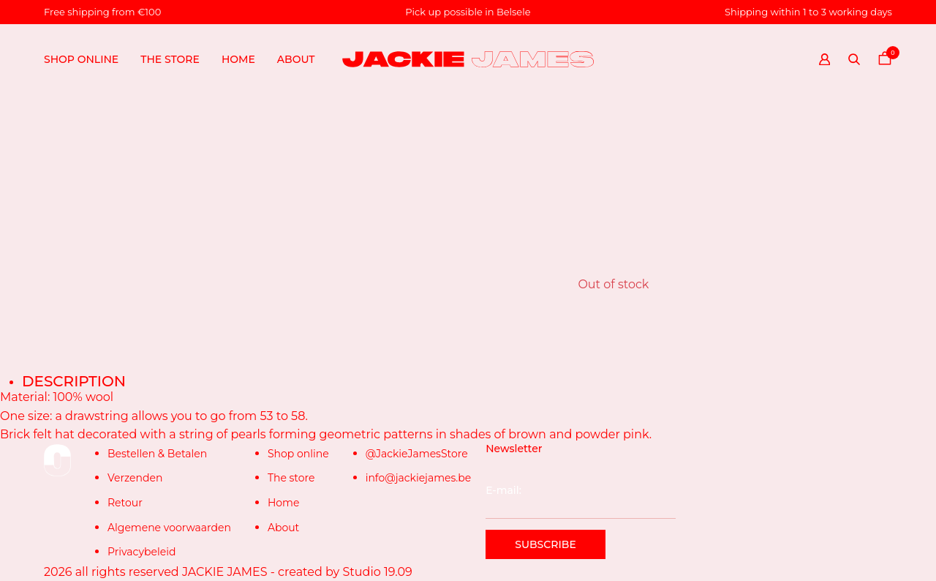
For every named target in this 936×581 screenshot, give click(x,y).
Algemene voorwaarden (169, 527)
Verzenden (134, 477)
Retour (125, 502)
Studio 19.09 (377, 572)
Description (74, 381)
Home (238, 59)
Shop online (81, 59)
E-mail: (580, 501)
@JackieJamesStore (417, 453)
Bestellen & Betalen (157, 453)
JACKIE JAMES (225, 572)
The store (170, 59)
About (296, 59)
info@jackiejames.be (419, 477)
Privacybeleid (141, 551)
